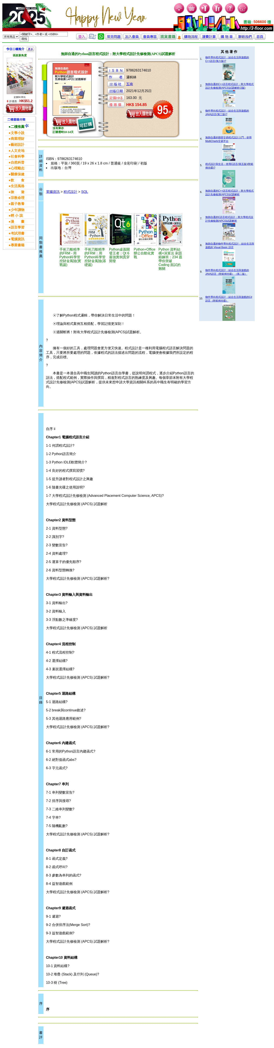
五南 (129, 84)
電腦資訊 (53, 192)
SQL (84, 192)
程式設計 (70, 192)
